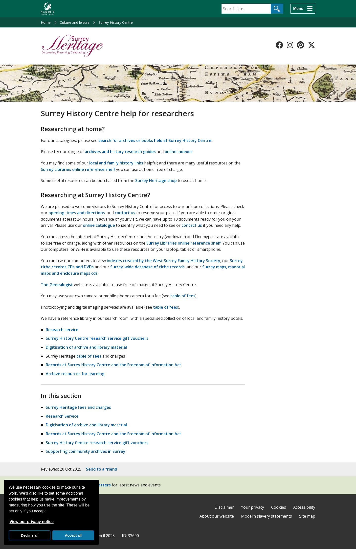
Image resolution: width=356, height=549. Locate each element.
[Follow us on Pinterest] (300, 45)
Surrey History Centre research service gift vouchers (97, 338)
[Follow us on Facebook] (279, 45)
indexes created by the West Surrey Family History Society (163, 260)
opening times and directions (76, 212)
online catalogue (99, 225)
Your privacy (252, 507)
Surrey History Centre (116, 22)
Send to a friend (101, 469)
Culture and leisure (74, 22)
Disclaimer (224, 507)
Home (46, 22)
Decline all (29, 535)
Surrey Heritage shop (156, 180)
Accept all (73, 535)
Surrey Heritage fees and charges (78, 407)
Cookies (278, 507)
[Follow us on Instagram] (290, 45)
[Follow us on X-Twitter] (311, 45)
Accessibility (304, 507)
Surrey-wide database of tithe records (147, 267)
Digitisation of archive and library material (86, 347)
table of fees (182, 295)
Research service (62, 329)
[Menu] (302, 9)
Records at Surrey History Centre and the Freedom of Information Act (113, 364)
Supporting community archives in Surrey (85, 451)
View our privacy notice (31, 522)
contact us (125, 212)
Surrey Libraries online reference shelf (78, 169)
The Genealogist (57, 284)
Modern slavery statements (266, 516)
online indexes (179, 151)
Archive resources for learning (75, 373)
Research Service (62, 416)
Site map (307, 516)
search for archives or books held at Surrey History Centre (154, 140)
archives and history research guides (120, 151)
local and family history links (116, 163)
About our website (217, 516)
